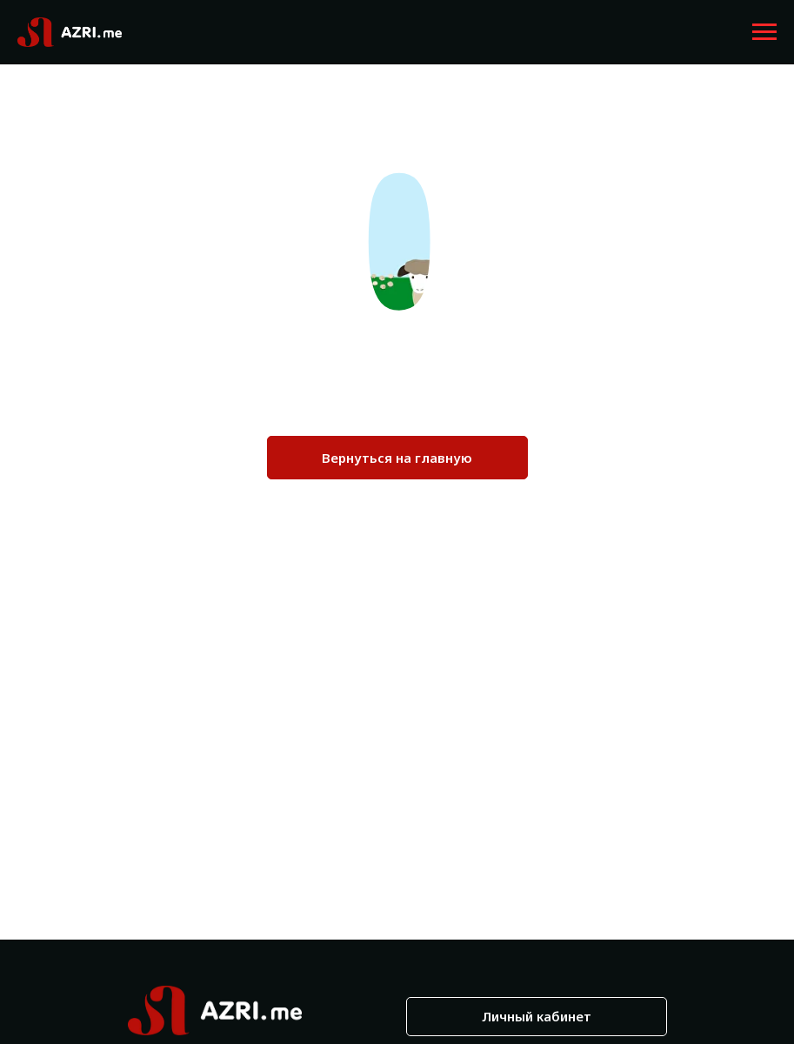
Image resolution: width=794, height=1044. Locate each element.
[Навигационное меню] (764, 32)
